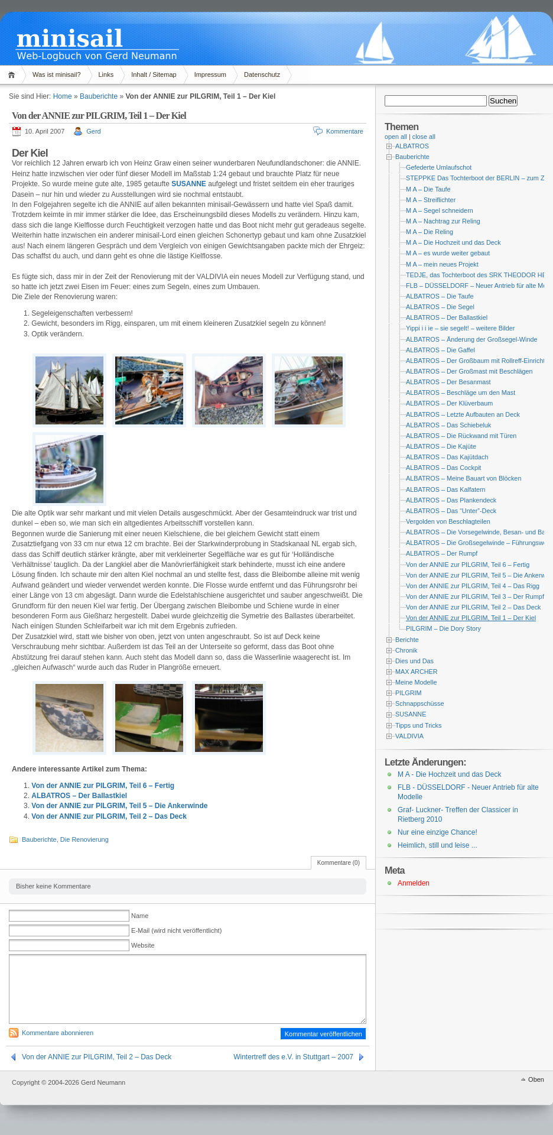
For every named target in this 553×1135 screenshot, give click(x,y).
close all (423, 136)
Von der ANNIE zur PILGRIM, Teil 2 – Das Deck (109, 816)
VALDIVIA (409, 736)
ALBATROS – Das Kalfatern (446, 489)
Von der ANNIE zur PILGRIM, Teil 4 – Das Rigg (472, 585)
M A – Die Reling (429, 231)
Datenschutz (262, 74)
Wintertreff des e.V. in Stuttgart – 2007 (293, 1057)
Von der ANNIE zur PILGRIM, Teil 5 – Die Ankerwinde (119, 806)
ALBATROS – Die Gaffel (440, 350)
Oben (536, 1079)
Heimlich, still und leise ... (437, 845)
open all (396, 136)
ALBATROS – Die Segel (440, 306)
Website (143, 945)
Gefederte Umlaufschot (438, 167)
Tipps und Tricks (418, 725)
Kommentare (344, 131)
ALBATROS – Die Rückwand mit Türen (461, 435)
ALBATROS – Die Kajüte (441, 446)
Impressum (210, 74)
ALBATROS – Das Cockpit (443, 467)
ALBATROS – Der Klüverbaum (449, 403)
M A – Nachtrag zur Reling (443, 221)
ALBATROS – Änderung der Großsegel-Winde (471, 339)
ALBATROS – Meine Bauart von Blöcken (463, 478)
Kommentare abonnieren (57, 1032)
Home (13, 75)
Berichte (407, 639)
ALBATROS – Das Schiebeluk (448, 425)
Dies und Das (414, 660)
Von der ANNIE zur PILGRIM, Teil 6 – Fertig (102, 785)
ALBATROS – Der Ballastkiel (79, 796)
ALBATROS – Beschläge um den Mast (460, 392)
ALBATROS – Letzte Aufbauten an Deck (463, 414)
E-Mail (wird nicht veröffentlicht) (176, 930)
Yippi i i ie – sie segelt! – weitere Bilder (460, 328)
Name (139, 915)
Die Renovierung (84, 839)
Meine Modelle (416, 682)
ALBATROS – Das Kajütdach (447, 457)
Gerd (93, 131)
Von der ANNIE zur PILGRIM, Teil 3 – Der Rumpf (475, 596)
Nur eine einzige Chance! (437, 832)
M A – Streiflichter (431, 199)
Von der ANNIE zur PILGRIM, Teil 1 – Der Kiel (471, 617)
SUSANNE (188, 184)
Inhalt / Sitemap (153, 74)
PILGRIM (408, 692)
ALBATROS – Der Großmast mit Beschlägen (469, 371)
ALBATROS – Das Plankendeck (451, 500)
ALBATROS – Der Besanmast (448, 381)
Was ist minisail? (56, 74)
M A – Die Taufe (428, 189)
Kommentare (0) (338, 863)
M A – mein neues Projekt (442, 264)
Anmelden (414, 883)
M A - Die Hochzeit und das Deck (449, 774)
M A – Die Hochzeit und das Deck (453, 242)
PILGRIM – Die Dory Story (443, 628)
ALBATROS (412, 146)
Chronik (406, 650)
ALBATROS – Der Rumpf (441, 553)
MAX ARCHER (416, 671)
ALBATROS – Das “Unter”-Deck (451, 510)
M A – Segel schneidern (439, 210)
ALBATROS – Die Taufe (440, 296)
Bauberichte (99, 96)
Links (106, 74)
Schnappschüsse (419, 703)
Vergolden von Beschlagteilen (448, 521)
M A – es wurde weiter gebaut (448, 253)
